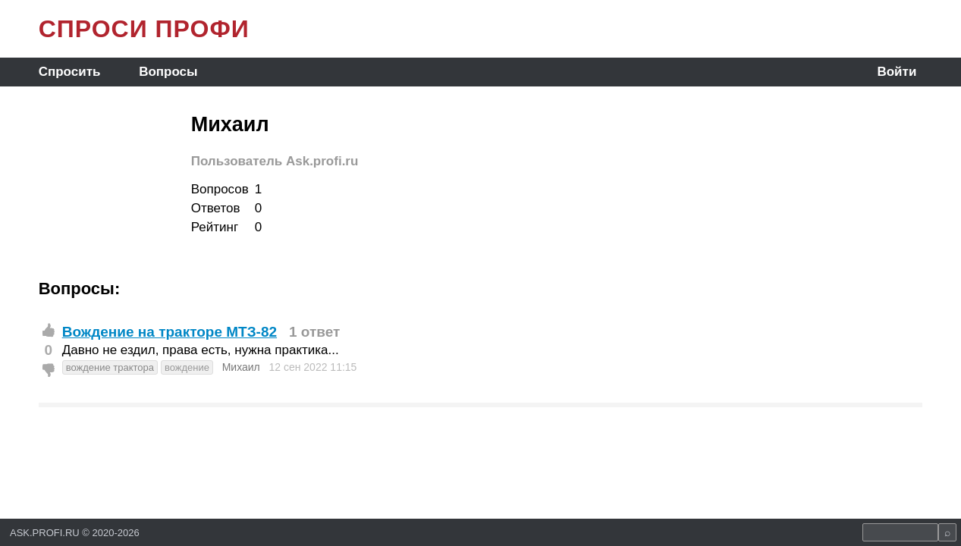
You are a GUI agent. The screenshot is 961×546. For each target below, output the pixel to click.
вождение (187, 367)
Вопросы (168, 71)
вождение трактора (110, 367)
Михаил (241, 367)
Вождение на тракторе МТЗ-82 (169, 332)
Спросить (70, 71)
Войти (896, 71)
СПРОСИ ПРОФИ (144, 28)
